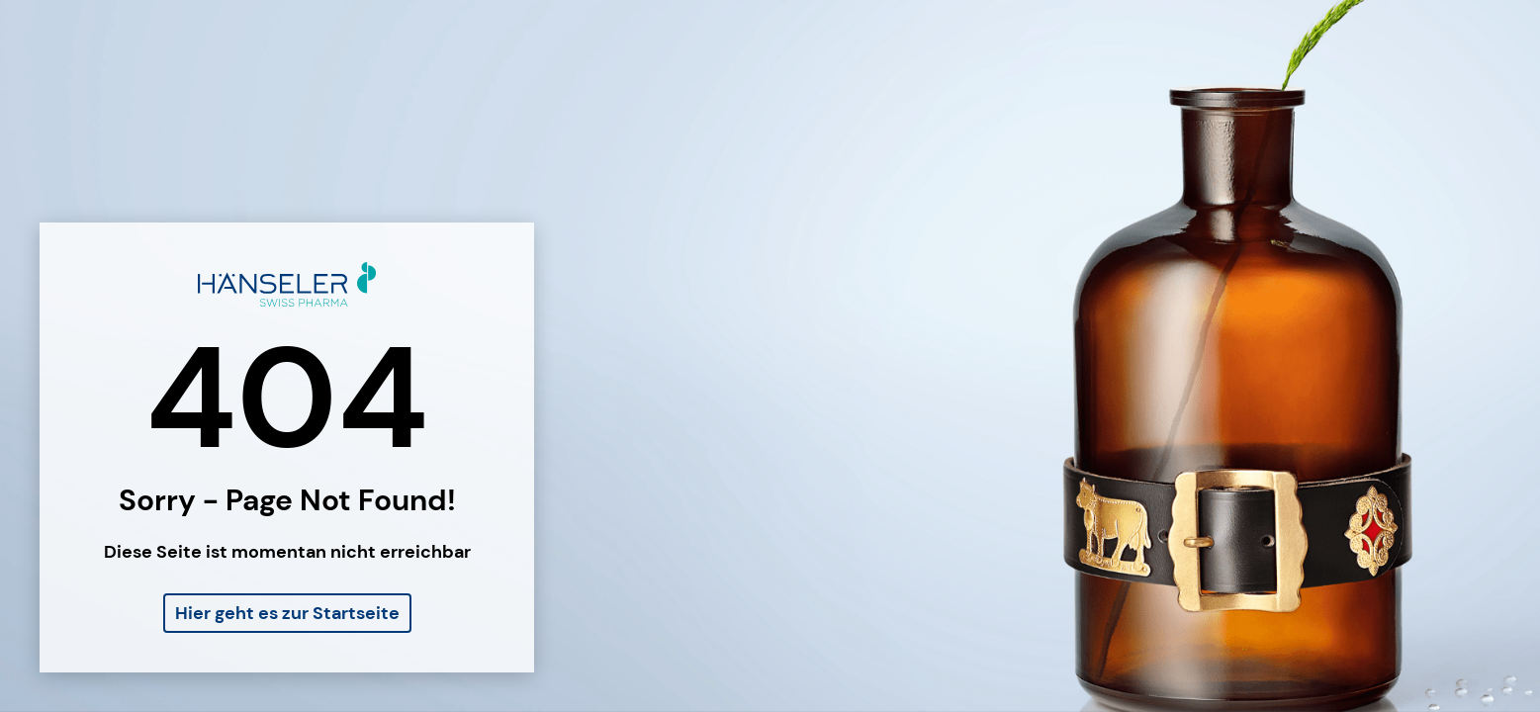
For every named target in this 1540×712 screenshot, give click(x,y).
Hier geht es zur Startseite (287, 613)
